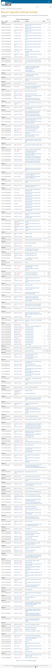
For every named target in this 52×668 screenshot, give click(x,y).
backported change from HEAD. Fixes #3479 (33, 419)
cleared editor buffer (28, 538)
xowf (15, 86)
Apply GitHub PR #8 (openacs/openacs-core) (33, 347)
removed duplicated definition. (30, 393)
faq (14, 203)
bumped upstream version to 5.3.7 (31, 471)
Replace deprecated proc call (30, 597)
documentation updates (29, 327)
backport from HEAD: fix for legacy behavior (33, 149)
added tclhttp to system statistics (31, 627)
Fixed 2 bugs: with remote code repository (32, 635)
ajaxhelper (16, 38)
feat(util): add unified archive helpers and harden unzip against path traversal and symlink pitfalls (33, 314)
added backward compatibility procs (31, 272)
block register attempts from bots (31, 253)
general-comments (17, 195)
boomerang (16, 308)
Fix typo (26, 262)
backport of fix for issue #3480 (30, 243)
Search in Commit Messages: (22, 19)
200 (22, 660)
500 (25, 660)
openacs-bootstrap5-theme (19, 220)
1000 (27, 660)
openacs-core (16, 30)
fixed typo (26, 324)
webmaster (36, 665)
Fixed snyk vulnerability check (30, 550)
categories (16, 331)
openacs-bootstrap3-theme (19, 223)
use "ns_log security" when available (31, 536)
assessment (16, 339)
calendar (15, 66)
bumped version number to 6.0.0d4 (31, 508)
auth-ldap (16, 324)
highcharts (16, 476)
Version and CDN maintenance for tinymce (32, 494)
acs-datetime (16, 209)
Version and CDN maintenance (30, 506)
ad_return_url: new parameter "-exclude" (32, 624)
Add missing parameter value (30, 364)
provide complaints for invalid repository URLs (33, 491)
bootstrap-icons (17, 54)
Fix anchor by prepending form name (31, 416)
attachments (16, 334)
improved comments (28, 562)
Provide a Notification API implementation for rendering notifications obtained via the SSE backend (33, 610)
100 (20, 660)
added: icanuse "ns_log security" (31, 539)
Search (48, 19)
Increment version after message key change (33, 239)
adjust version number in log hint (31, 91)
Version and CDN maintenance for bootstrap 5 (33, 496)
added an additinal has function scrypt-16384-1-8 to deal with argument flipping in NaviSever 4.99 (33, 399)
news (15, 192)
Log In (48, 1)
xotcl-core (16, 24)
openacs (30, 15)
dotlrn (15, 645)
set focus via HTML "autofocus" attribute (32, 560)
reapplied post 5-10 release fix (30, 629)
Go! (50, 7)
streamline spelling (28, 639)
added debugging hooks (29, 436)
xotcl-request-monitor (18, 102)
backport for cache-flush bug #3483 (31, 128)
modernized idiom (28, 316)
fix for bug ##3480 (28, 245)
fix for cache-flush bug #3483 (30, 130)
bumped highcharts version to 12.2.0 (31, 531)
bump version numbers (29, 551)
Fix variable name (28, 528)
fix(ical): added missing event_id (30, 83)
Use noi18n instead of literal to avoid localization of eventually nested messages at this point (33, 409)
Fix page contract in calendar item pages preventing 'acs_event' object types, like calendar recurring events (32, 67)
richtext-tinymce (17, 440)
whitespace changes (28, 49)
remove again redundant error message (32, 287)
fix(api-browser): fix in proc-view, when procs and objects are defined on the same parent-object (33, 169)
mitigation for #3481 (28, 233)
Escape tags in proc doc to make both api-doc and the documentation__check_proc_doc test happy (33, 140)
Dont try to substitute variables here (31, 387)
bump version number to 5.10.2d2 (31, 56)
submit (41, 665)
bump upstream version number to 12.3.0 (32, 476)
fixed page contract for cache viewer (31, 657)
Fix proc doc (27, 598)
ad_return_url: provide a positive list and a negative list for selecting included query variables (32, 620)
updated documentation (29, 350)
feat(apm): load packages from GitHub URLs (33, 159)
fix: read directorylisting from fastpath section (33, 60)
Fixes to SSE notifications (29, 488)
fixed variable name (28, 589)
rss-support (16, 27)
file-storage (16, 198)
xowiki (15, 51)
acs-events (16, 342)
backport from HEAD (28, 285)
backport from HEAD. (29, 390)
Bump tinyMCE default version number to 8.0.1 (33, 441)
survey (15, 189)
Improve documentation (29, 606)
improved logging (28, 344)
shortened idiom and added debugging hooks (33, 326)
